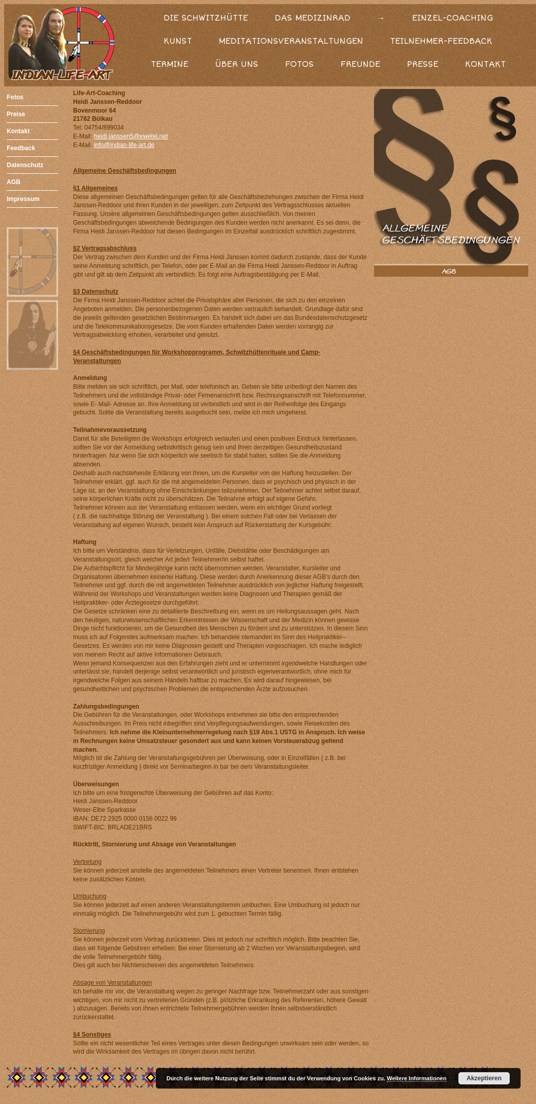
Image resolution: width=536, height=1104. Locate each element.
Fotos (15, 97)
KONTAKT (485, 64)
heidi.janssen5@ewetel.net (131, 136)
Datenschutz (25, 165)
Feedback (21, 148)
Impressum (23, 199)
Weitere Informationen (416, 1078)
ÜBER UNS (236, 64)
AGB (14, 182)
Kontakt (18, 131)
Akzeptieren (484, 1078)
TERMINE (169, 64)
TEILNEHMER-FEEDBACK (441, 41)
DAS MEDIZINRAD (312, 18)
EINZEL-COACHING (452, 18)
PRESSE (422, 64)
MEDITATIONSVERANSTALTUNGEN (291, 41)
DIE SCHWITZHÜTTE (206, 18)
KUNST (178, 41)
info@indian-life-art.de (124, 145)
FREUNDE (360, 64)
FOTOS (299, 64)
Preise (16, 114)
